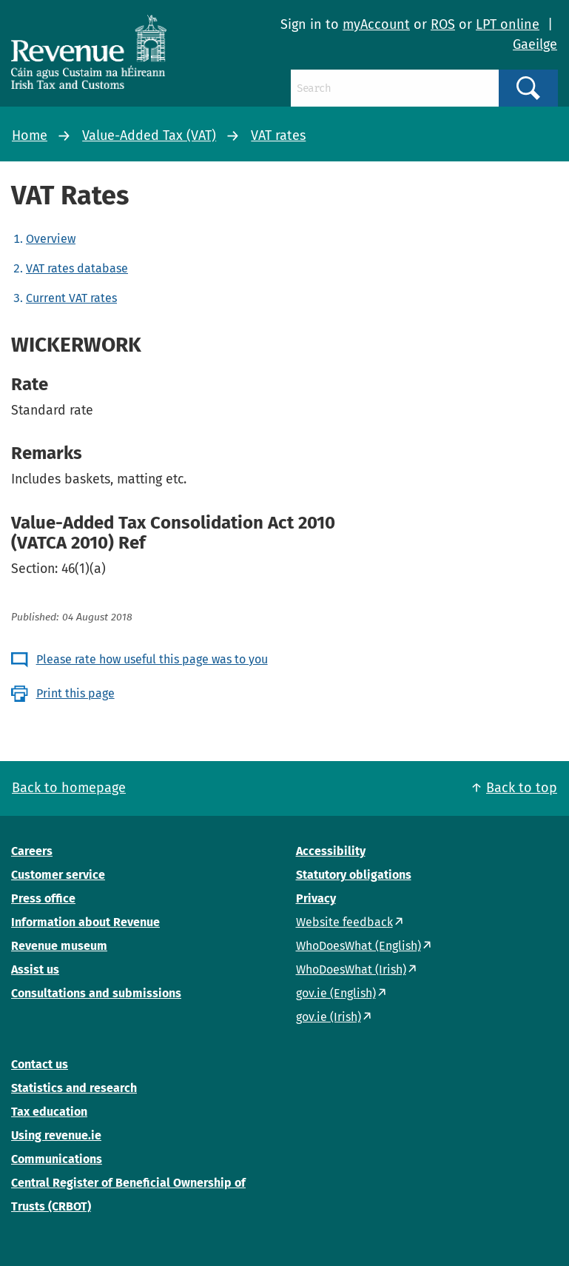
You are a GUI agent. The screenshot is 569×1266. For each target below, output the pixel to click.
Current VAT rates (71, 298)
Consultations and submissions (96, 993)
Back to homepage (69, 788)
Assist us (35, 969)
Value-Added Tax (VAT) (149, 135)
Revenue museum (59, 946)
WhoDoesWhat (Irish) (351, 969)
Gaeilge (535, 44)
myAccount (376, 24)
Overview (50, 239)
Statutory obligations (353, 875)
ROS (443, 24)
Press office (43, 898)
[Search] (395, 88)
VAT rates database (77, 268)
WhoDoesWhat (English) (358, 946)
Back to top (521, 788)
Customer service (58, 875)
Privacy (316, 898)
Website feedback (344, 922)
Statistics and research (74, 1088)
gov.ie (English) (336, 993)
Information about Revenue (85, 922)
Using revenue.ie (56, 1135)
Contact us (39, 1064)
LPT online (507, 24)
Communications (56, 1159)
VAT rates (278, 135)
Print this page (75, 693)
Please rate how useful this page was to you (152, 659)
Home (29, 135)
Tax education (49, 1112)
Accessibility (331, 851)
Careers (32, 851)
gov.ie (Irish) (328, 1017)
